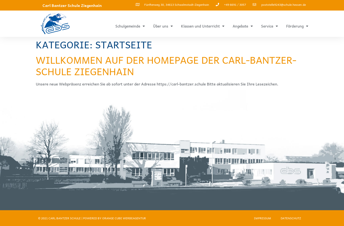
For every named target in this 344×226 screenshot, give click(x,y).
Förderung (297, 26)
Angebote (243, 26)
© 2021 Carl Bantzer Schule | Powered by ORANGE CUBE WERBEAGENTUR (92, 218)
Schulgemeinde (130, 26)
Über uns (163, 26)
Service (269, 26)
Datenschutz (291, 218)
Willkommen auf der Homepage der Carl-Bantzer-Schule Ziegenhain (166, 65)
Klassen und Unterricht (202, 26)
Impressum (262, 218)
